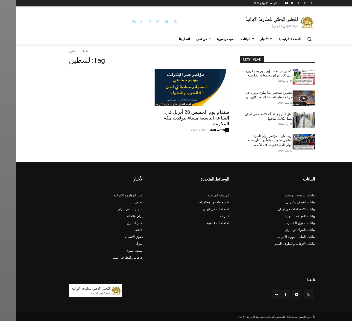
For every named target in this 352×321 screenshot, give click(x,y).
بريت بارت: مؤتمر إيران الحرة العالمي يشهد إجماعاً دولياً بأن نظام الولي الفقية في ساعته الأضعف (254, 140)
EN (159, 22)
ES (118, 22)
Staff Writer (201, 129)
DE (142, 22)
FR (150, 22)
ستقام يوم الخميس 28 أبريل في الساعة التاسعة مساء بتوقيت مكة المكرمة (180, 117)
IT (134, 22)
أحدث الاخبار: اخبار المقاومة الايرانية (157, 104)
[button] (293, 38)
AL (126, 22)
